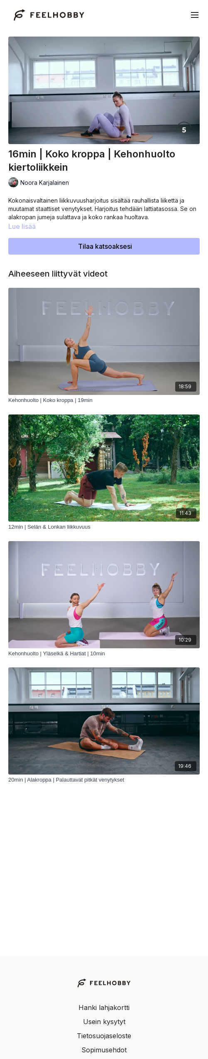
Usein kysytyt (104, 1021)
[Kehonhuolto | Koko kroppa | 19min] (104, 400)
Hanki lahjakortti (104, 1007)
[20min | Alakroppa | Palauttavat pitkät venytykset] (104, 780)
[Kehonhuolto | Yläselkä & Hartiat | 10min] (104, 654)
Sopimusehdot (104, 1050)
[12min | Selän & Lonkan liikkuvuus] (104, 527)
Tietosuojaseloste (104, 1036)
